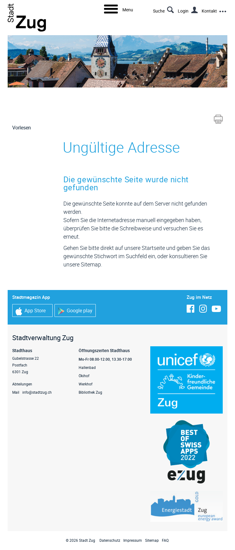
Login (183, 11)
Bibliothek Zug (90, 392)
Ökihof (84, 375)
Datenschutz (109, 540)
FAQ (165, 540)
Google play (75, 311)
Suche (159, 11)
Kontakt (209, 11)
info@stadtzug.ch (37, 392)
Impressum (132, 540)
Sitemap (152, 540)
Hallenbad (87, 367)
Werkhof (85, 383)
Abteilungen (22, 383)
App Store (31, 311)
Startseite (153, 247)
